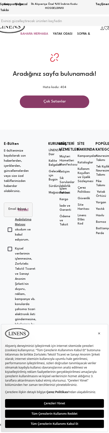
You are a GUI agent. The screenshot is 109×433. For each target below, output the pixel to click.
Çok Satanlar (54, 101)
